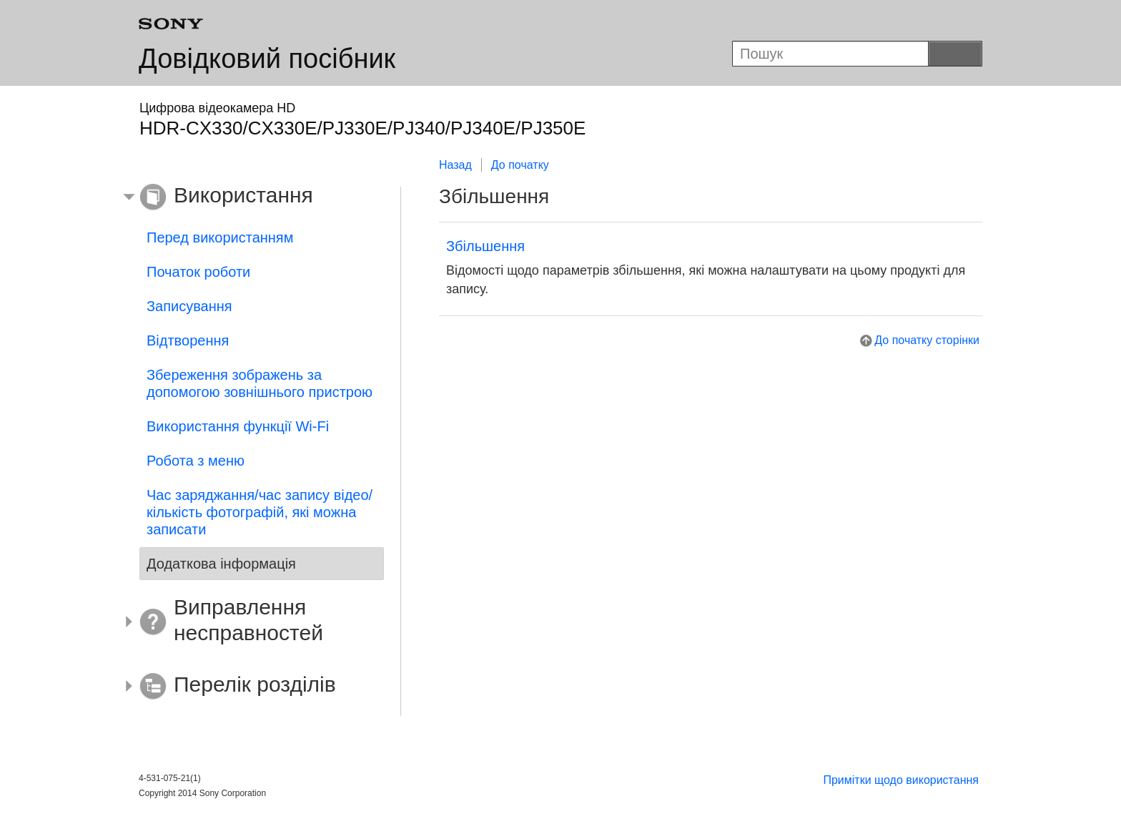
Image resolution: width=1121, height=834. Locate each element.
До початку (520, 165)
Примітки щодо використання (901, 780)
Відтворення (188, 340)
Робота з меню (196, 460)
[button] (251, 197)
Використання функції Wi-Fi (238, 426)
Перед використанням (220, 237)
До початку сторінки (926, 340)
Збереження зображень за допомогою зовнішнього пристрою (259, 383)
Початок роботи (198, 272)
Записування (189, 306)
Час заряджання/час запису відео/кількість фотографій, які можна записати (259, 512)
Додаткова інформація (221, 563)
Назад (455, 165)
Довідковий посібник (267, 58)
